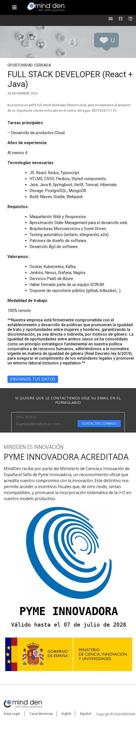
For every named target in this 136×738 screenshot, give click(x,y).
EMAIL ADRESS (26, 417)
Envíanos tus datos (32, 379)
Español (85, 714)
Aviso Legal (12, 714)
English (66, 714)
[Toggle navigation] (14, 5)
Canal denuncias (41, 714)
